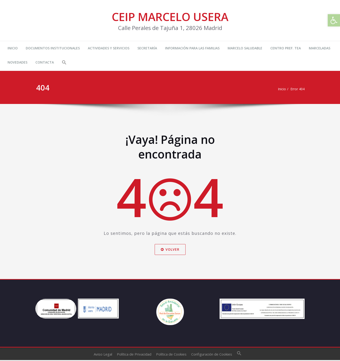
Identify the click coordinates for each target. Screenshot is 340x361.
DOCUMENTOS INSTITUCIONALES (53, 48)
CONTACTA (44, 62)
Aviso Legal (103, 355)
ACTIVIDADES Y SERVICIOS (108, 48)
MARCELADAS (319, 48)
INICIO (13, 48)
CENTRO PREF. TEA (285, 48)
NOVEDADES (17, 62)
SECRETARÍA (147, 48)
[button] (64, 63)
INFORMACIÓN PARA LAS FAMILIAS (192, 48)
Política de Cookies (171, 355)
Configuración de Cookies (211, 355)
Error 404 (297, 89)
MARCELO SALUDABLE (245, 48)
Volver (170, 249)
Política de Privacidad (134, 355)
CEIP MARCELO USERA (170, 16)
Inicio (280, 89)
